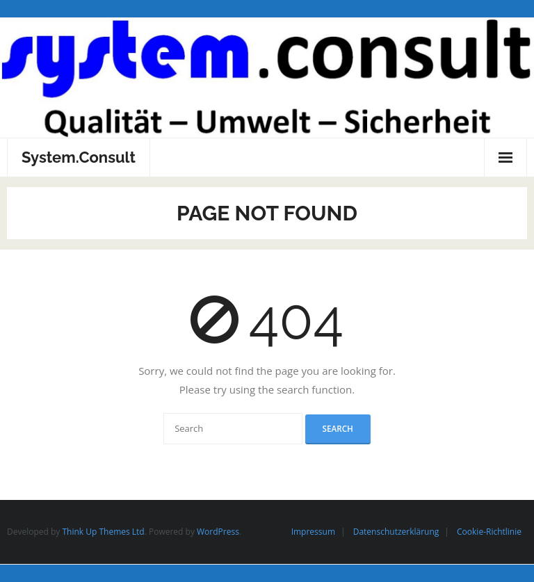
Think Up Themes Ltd (103, 531)
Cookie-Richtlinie (489, 531)
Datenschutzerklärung (396, 531)
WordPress (218, 531)
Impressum (313, 531)
